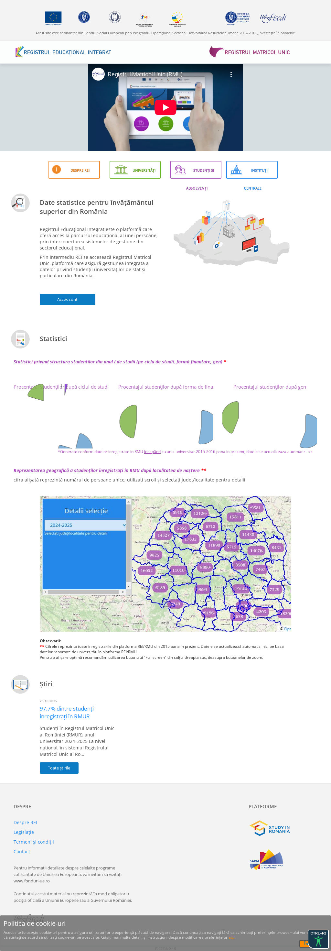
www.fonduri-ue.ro (32, 881)
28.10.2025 (48, 701)
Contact (22, 851)
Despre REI (25, 822)
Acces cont (67, 299)
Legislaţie (24, 832)
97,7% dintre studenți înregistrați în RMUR (67, 712)
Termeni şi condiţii (34, 842)
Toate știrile (59, 768)
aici (232, 937)
